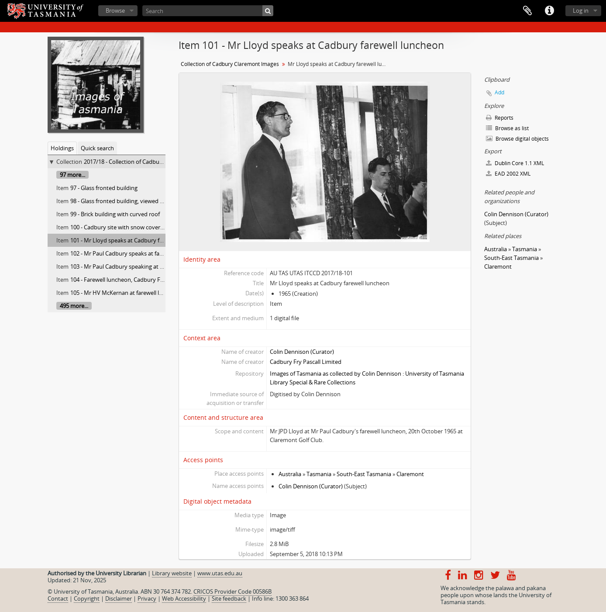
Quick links (549, 11)
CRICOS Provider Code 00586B (232, 591)
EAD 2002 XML (508, 173)
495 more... (74, 306)
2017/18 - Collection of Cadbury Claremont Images (148, 162)
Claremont (410, 474)
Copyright (87, 598)
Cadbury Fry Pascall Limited (305, 362)
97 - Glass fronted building (104, 188)
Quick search (97, 148)
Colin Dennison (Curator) (302, 352)
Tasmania (318, 474)
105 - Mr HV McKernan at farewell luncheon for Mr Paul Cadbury (153, 293)
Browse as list (507, 128)
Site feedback (229, 598)
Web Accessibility (184, 598)
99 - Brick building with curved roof (115, 214)
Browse (115, 10)
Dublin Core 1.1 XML (515, 163)
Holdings (62, 148)
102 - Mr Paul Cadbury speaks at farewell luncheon (135, 253)
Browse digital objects (517, 138)
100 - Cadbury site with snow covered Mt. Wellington (138, 227)
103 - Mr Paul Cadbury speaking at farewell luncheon (138, 266)
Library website (172, 573)
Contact (58, 598)
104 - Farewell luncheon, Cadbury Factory (123, 280)
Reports (499, 117)
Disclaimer (118, 598)
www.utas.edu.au (219, 573)
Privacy (147, 598)
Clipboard (527, 11)
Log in (581, 10)
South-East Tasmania (364, 474)
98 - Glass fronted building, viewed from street (129, 201)
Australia (290, 474)
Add (499, 92)
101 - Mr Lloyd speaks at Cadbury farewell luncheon (136, 240)
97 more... (72, 175)
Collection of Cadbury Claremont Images (230, 64)
